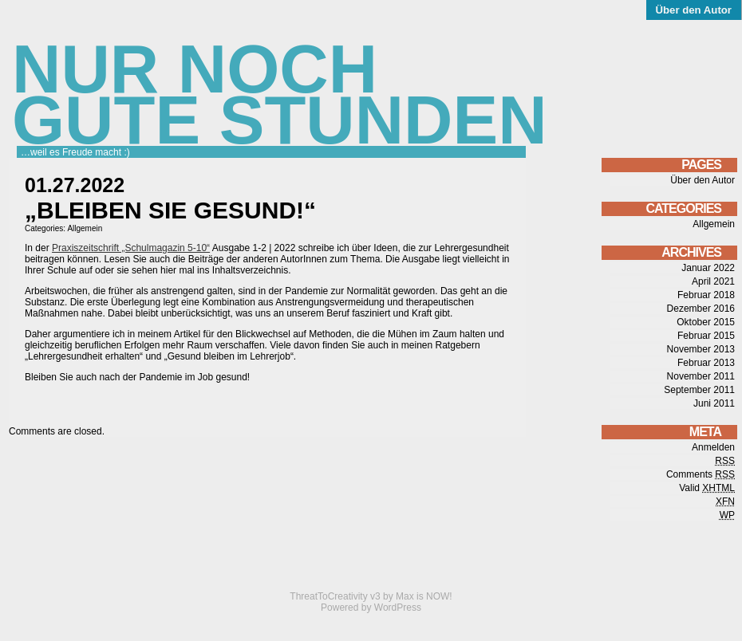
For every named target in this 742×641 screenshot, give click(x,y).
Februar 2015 (706, 335)
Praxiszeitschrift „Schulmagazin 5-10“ (131, 248)
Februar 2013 (706, 362)
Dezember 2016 (701, 308)
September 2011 (699, 389)
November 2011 (701, 376)
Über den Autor (694, 10)
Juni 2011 (714, 403)
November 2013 (701, 349)
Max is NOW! (424, 596)
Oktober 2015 (706, 322)
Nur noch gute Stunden (279, 94)
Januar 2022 (708, 267)
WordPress (397, 607)
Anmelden (713, 447)
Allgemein (84, 228)
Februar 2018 (706, 295)
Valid (707, 488)
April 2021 (713, 281)
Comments (700, 474)
